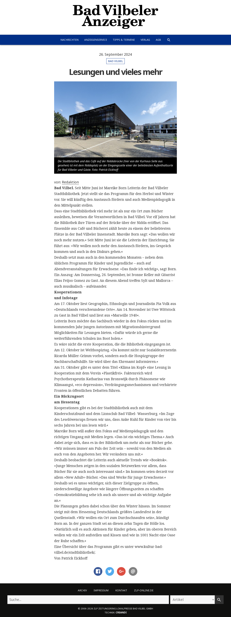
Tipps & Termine (124, 39)
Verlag (145, 39)
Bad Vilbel (115, 61)
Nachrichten (69, 39)
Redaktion (70, 182)
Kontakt (121, 590)
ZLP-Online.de (143, 590)
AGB (158, 39)
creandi (121, 612)
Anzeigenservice (95, 39)
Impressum (101, 590)
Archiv (82, 590)
